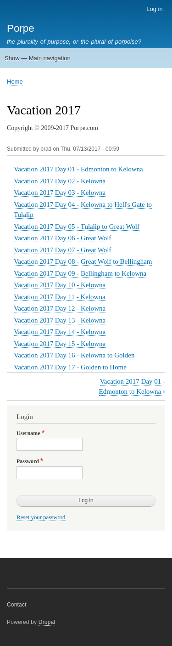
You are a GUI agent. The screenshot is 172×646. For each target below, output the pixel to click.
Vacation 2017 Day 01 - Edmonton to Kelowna (78, 169)
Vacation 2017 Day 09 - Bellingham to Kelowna (80, 273)
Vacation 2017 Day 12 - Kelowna (59, 308)
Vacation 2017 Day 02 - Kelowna (59, 181)
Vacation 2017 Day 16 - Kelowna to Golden (74, 355)
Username (28, 433)
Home (15, 81)
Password (28, 461)
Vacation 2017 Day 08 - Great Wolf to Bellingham (83, 261)
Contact (17, 604)
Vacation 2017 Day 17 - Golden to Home (70, 367)
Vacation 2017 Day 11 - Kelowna (59, 296)
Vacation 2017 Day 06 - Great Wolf (62, 238)
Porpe (20, 28)
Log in (154, 9)
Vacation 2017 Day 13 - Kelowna (59, 320)
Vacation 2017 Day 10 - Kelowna (59, 285)
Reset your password (41, 517)
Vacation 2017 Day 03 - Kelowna (59, 192)
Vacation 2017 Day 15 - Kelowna (59, 343)
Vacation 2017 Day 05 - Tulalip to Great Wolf (76, 226)
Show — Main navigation (38, 58)
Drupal (47, 622)
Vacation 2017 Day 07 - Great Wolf (62, 250)
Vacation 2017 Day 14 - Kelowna (59, 331)
